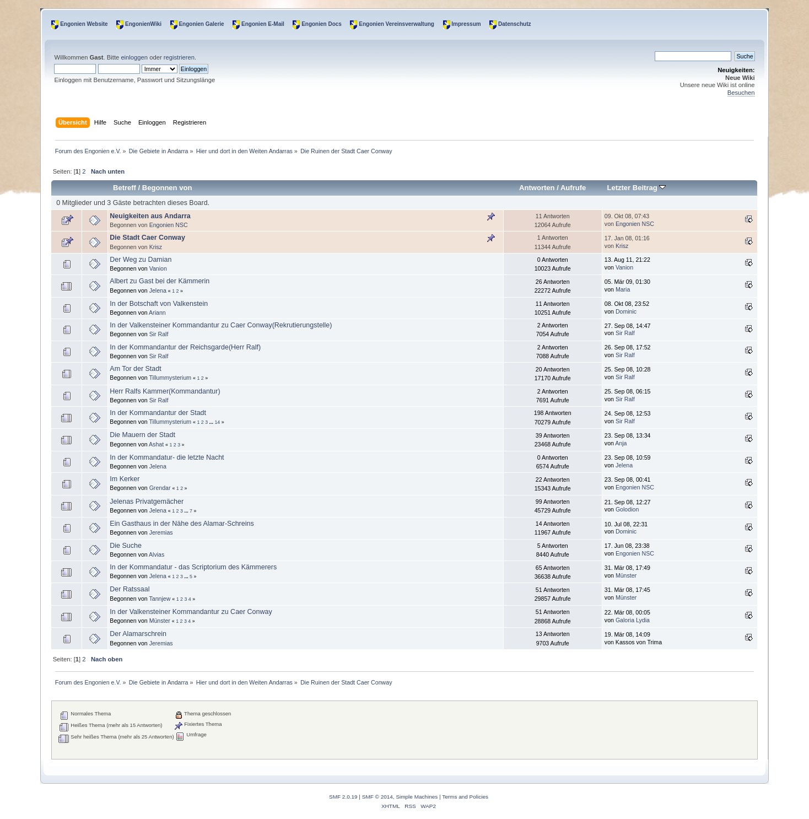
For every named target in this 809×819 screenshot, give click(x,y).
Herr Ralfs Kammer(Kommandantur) (165, 391)
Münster (626, 575)
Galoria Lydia (633, 620)
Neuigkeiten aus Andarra (150, 216)
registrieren (179, 57)
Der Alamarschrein (138, 634)
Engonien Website (84, 24)
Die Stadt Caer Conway (147, 237)
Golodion (627, 509)
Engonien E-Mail (262, 24)
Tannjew (159, 598)
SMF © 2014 (377, 797)
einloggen (134, 57)
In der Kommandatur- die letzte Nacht (167, 457)
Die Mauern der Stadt (142, 435)
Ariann (157, 312)
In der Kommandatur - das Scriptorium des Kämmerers (193, 567)
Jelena (157, 290)
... (212, 422)
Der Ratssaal (129, 589)
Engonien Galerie (201, 24)
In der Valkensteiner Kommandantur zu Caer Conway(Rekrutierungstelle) (221, 325)
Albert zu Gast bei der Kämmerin (159, 281)
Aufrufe (573, 188)
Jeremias (161, 532)
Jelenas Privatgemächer (147, 501)
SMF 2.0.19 (343, 797)
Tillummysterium (170, 377)
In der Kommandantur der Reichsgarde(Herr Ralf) (185, 347)
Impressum (466, 24)
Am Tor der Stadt (135, 369)
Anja (621, 443)
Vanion (158, 268)
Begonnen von (167, 188)
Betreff (124, 188)
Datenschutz (514, 24)
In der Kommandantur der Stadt (158, 413)
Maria (623, 289)
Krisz (156, 247)
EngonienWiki (143, 24)
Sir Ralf (159, 334)
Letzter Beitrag (636, 188)
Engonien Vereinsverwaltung (396, 24)
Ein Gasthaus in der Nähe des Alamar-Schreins (182, 523)
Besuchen (741, 92)
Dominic (626, 311)
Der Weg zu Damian (140, 259)
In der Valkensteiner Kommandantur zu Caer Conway (191, 612)
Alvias (156, 554)
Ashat (156, 444)
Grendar (160, 487)
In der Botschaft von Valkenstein (159, 304)
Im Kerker (124, 479)
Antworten (536, 188)
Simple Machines (417, 797)
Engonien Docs (321, 24)
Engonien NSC (168, 225)
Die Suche (126, 545)
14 (217, 422)
